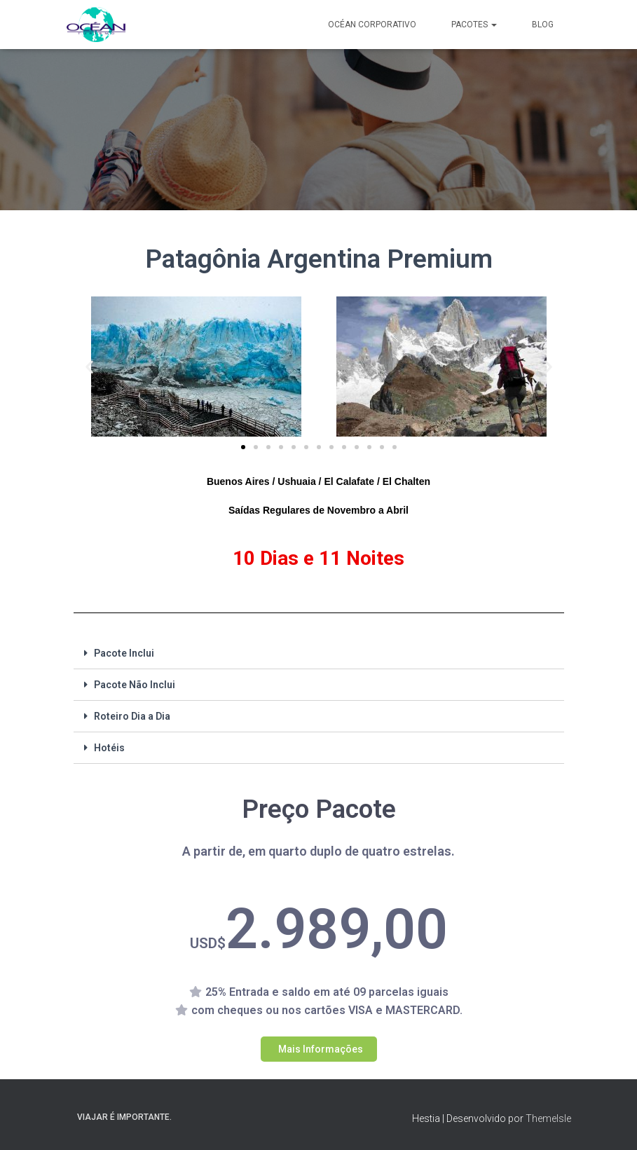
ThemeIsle (548, 1118)
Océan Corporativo (372, 24)
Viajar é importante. (124, 1117)
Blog (543, 24)
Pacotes (474, 24)
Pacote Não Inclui (134, 684)
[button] (243, 447)
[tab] (319, 653)
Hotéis (109, 747)
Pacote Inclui (124, 653)
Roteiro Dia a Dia (132, 716)
